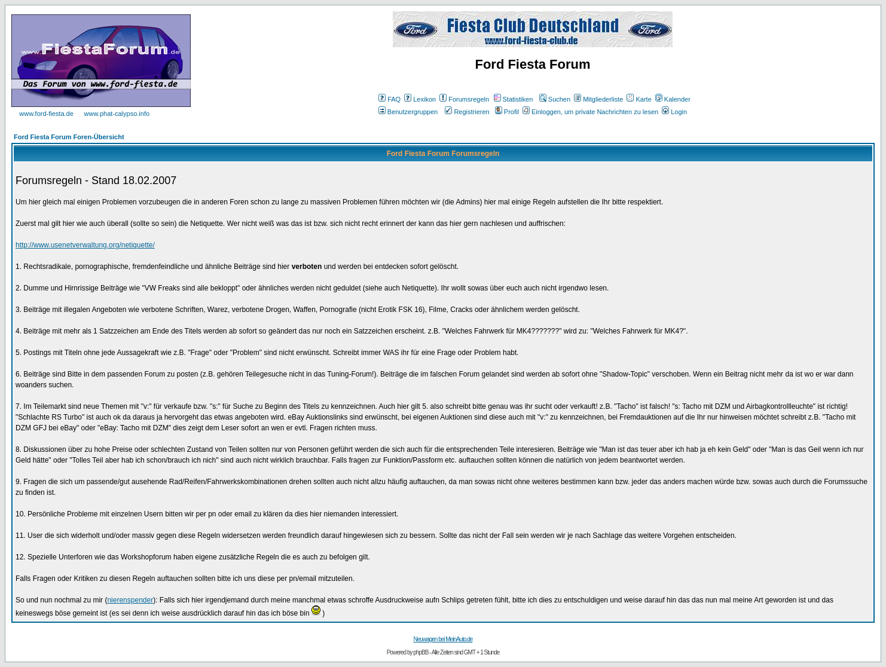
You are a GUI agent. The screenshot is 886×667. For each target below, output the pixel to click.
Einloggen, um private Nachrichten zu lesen (590, 111)
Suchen (554, 99)
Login (674, 111)
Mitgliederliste (598, 99)
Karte (639, 99)
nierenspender (130, 600)
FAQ (389, 99)
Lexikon (420, 99)
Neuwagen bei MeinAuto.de (443, 639)
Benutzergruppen (408, 111)
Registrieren (467, 111)
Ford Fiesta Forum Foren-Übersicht (69, 136)
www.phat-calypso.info (116, 113)
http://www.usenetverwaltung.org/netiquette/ (85, 245)
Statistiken (513, 99)
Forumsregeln (464, 99)
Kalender (673, 99)
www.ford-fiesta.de (46, 113)
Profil (507, 111)
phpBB (420, 652)
